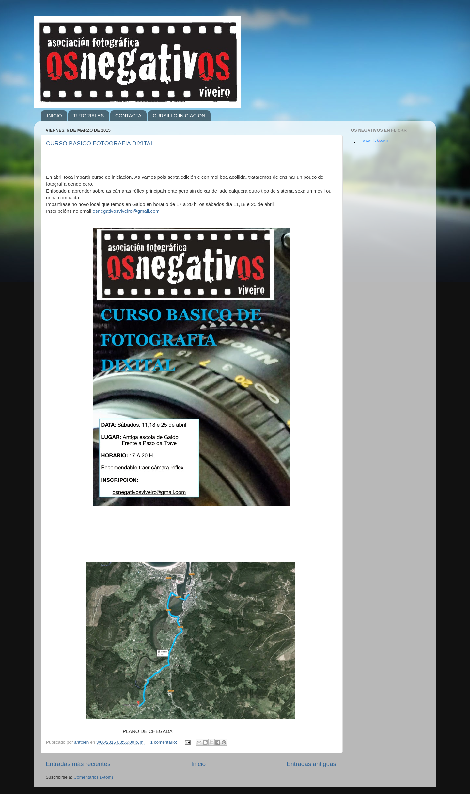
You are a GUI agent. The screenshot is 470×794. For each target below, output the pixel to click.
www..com (375, 140)
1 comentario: (164, 742)
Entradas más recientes (78, 763)
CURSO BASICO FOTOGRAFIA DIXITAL (100, 143)
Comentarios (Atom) (93, 777)
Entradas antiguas (311, 763)
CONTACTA (128, 115)
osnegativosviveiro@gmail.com (126, 211)
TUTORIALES (88, 115)
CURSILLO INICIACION (179, 115)
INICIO (54, 115)
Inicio (198, 763)
